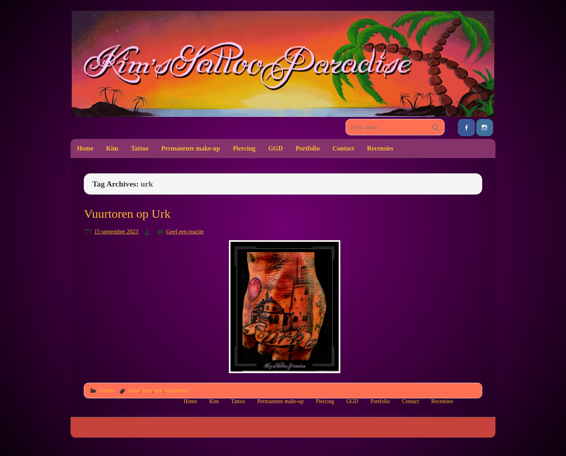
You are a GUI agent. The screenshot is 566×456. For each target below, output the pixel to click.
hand (133, 390)
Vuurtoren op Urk (127, 214)
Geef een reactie (185, 231)
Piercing (244, 148)
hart (147, 390)
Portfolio (307, 148)
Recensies (380, 148)
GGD (275, 148)
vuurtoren (176, 390)
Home (85, 148)
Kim (112, 148)
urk (158, 390)
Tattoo (140, 148)
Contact (343, 148)
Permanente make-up (190, 148)
